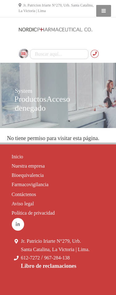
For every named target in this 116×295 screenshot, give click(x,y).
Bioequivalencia (28, 175)
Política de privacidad (33, 213)
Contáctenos (24, 194)
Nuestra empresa (28, 166)
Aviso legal (23, 203)
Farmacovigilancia (30, 184)
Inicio (17, 156)
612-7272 (30, 257)
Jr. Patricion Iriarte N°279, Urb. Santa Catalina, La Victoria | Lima (56, 8)
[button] (103, 11)
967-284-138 (57, 257)
